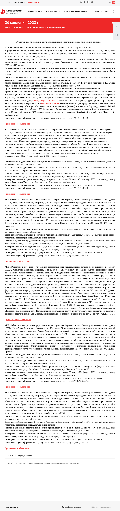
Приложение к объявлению (17, 448)
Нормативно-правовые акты (77, 11)
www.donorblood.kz (50, 103)
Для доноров (52, 11)
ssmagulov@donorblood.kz (46, 100)
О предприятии (34, 11)
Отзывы (98, 11)
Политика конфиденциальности (19, 456)
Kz (110, 2)
